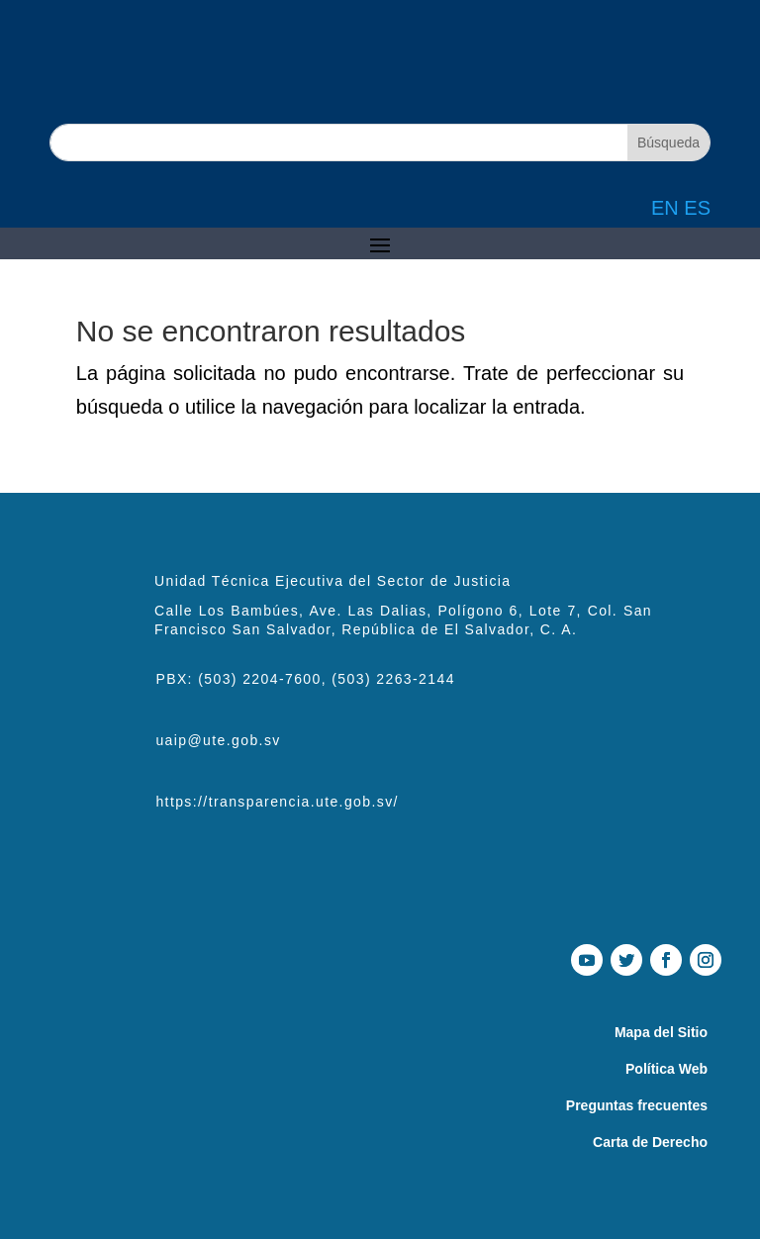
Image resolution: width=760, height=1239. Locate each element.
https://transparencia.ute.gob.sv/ (276, 802)
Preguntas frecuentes (637, 1105)
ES (697, 208)
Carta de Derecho (650, 1142)
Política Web (666, 1069)
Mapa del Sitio (661, 1032)
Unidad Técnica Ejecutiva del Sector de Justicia (332, 581)
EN (665, 208)
